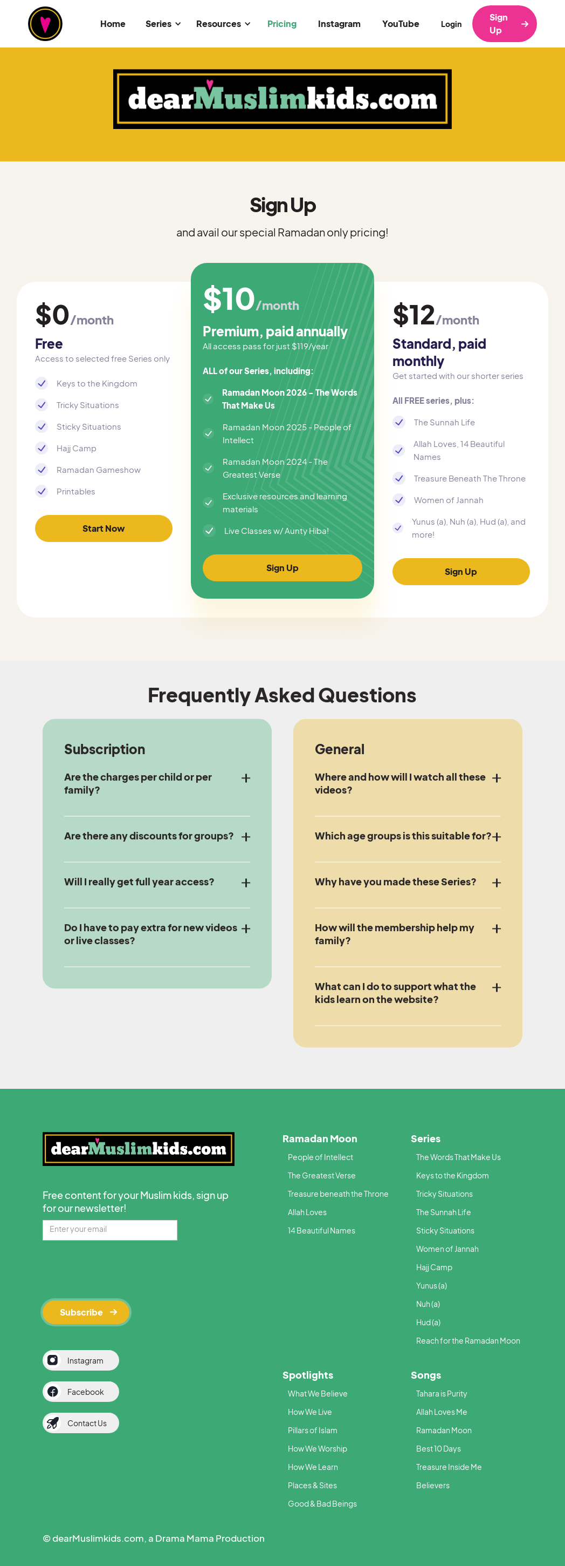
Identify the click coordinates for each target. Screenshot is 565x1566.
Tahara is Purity (441, 1393)
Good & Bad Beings (322, 1503)
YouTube (400, 23)
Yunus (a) (431, 1285)
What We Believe (318, 1393)
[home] (45, 23)
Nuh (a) (428, 1304)
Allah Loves (307, 1212)
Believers (433, 1485)
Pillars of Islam (312, 1430)
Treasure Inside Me (449, 1467)
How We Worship (317, 1448)
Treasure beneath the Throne (338, 1193)
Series (425, 1138)
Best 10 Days (438, 1448)
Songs (426, 1374)
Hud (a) (428, 1322)
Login (451, 24)
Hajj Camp (434, 1267)
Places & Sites (312, 1485)
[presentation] (124, 1269)
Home (113, 23)
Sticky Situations (445, 1230)
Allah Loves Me (441, 1411)
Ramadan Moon (319, 1138)
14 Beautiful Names (321, 1230)
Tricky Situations (444, 1193)
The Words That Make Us (458, 1157)
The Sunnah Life (443, 1212)
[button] (161, 23)
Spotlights (307, 1374)
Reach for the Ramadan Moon (468, 1340)
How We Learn (313, 1467)
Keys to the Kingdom (452, 1175)
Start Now (103, 528)
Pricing (282, 23)
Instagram (339, 23)
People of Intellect (320, 1157)
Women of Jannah (447, 1248)
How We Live (310, 1411)
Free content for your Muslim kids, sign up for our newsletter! (136, 1201)
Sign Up (499, 23)
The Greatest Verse (322, 1175)
